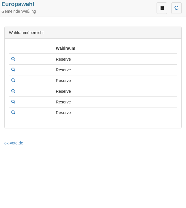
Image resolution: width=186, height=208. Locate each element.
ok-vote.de (13, 143)
